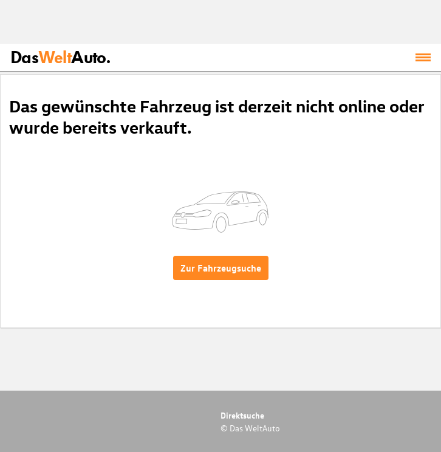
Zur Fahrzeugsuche (220, 268)
